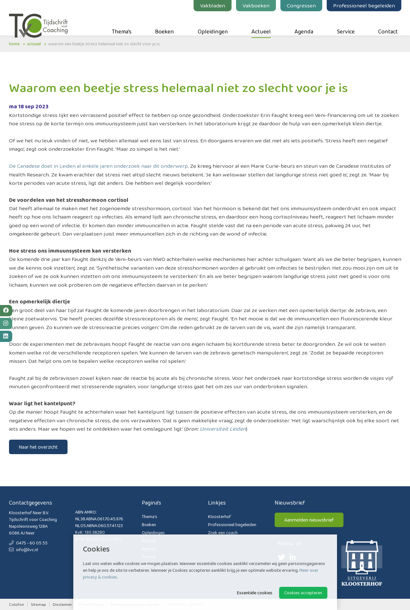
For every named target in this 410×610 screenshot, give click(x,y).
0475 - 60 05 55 (28, 543)
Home (14, 43)
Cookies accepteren (303, 592)
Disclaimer (62, 604)
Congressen (301, 5)
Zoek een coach (223, 532)
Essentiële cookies (254, 592)
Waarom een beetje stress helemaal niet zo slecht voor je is (104, 43)
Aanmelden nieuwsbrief (309, 520)
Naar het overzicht (38, 447)
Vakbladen (212, 5)
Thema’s (122, 23)
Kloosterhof (219, 516)
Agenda (304, 23)
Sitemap (38, 604)
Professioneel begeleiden (364, 5)
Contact (388, 23)
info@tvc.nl (23, 549)
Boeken (164, 23)
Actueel (261, 23)
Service (346, 23)
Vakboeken (255, 5)
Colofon (16, 604)
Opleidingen (213, 23)
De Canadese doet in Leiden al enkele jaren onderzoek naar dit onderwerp (98, 166)
